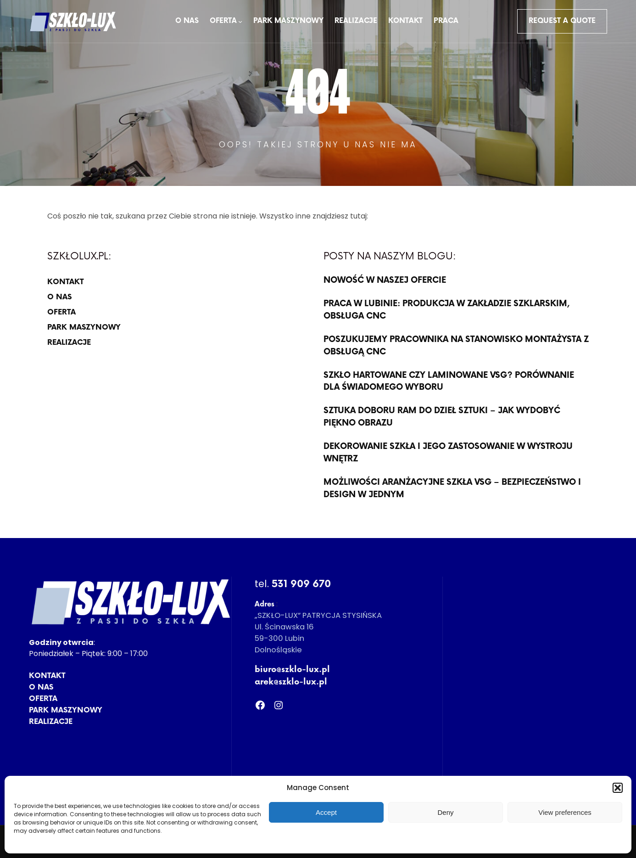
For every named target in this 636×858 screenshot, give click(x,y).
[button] (617, 787)
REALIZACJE (69, 342)
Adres (264, 604)
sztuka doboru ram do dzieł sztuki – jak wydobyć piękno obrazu (442, 417)
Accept (326, 812)
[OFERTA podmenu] (240, 21)
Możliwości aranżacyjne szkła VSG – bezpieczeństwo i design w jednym (452, 488)
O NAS (59, 297)
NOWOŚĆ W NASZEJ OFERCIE (385, 280)
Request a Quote (562, 21)
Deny (445, 812)
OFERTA (61, 312)
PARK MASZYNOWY (84, 327)
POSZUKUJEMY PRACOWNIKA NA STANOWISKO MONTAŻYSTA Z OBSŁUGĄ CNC (456, 346)
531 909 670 (301, 584)
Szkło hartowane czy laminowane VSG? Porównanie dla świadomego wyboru (449, 381)
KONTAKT (65, 282)
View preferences (564, 812)
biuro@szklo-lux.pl (292, 669)
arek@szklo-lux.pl (291, 682)
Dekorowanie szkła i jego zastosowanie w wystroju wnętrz (448, 453)
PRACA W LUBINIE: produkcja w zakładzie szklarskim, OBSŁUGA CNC (447, 310)
